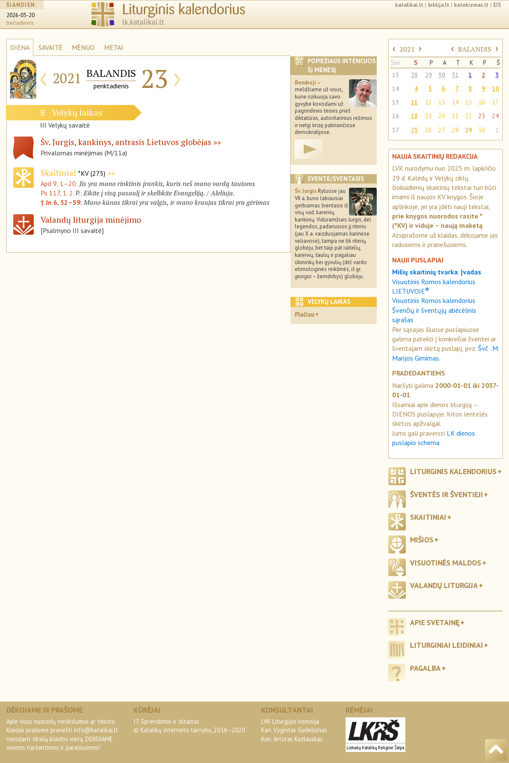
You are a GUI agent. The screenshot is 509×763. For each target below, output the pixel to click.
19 (428, 116)
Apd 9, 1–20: (60, 183)
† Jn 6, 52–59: (62, 202)
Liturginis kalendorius (453, 471)
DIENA (19, 47)
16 (481, 102)
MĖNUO (83, 47)
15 (395, 102)
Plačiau (304, 314)
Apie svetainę (435, 622)
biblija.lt (438, 5)
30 (441, 75)
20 (441, 116)
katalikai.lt (409, 5)
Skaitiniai (73, 172)
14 (395, 88)
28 (414, 75)
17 (495, 102)
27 (441, 130)
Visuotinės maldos (445, 563)
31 (455, 75)
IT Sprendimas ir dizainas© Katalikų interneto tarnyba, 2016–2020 (189, 725)
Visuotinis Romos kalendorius (433, 300)
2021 (407, 49)
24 (495, 116)
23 (481, 116)
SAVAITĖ (50, 47)
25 (414, 130)
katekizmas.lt (471, 5)
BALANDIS (475, 49)
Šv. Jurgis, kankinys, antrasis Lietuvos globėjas (126, 142)
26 (428, 130)
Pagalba (425, 668)
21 (455, 116)
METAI (113, 47)
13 (395, 75)
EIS (497, 5)
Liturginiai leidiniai (446, 645)
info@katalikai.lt (96, 730)
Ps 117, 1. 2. (57, 193)
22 (468, 116)
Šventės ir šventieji (446, 494)
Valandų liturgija (444, 585)
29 (428, 75)
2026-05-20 (20, 15)
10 (495, 88)
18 (414, 116)
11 (414, 102)
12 (428, 102)
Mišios (421, 540)
